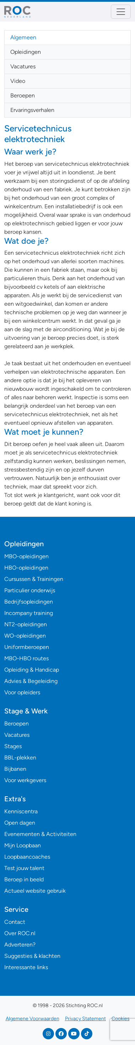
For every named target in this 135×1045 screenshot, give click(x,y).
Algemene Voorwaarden (32, 1019)
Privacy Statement (85, 1019)
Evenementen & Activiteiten (40, 834)
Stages (13, 746)
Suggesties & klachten (32, 956)
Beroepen (22, 95)
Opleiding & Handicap (31, 669)
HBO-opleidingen (26, 567)
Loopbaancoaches (27, 856)
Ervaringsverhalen (32, 110)
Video (17, 81)
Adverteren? (20, 944)
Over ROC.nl (19, 933)
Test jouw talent (24, 868)
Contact (14, 922)
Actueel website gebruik (35, 890)
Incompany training (28, 613)
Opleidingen (25, 52)
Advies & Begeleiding (31, 681)
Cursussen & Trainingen (33, 579)
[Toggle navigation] (121, 12)
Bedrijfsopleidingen (28, 601)
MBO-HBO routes (26, 658)
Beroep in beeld (24, 879)
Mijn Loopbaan (22, 845)
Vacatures (23, 66)
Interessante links (26, 967)
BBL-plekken (20, 757)
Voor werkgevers (25, 780)
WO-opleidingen (25, 635)
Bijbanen (15, 769)
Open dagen (19, 822)
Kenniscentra (21, 811)
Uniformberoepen (26, 647)
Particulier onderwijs (29, 590)
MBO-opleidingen (26, 556)
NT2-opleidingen (25, 624)
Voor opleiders (22, 692)
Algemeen (23, 37)
